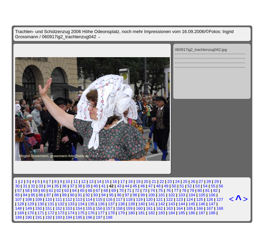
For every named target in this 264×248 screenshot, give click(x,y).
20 (146, 181)
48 (158, 186)
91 (80, 195)
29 (216, 181)
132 (61, 204)
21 (154, 181)
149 (28, 208)
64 (74, 190)
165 (189, 208)
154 (79, 208)
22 (162, 181)
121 (159, 199)
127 (220, 199)
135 (91, 204)
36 (64, 186)
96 (119, 195)
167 (209, 208)
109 (38, 199)
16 (114, 181)
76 (168, 190)
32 (33, 186)
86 (40, 195)
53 (197, 186)
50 (174, 186)
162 (159, 208)
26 (193, 181)
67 (98, 190)
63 (66, 190)
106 (212, 195)
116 (109, 199)
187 (202, 212)
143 (171, 204)
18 (130, 181)
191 (38, 217)
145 (191, 204)
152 (58, 208)
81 (207, 190)
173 (61, 212)
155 (89, 208)
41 (103, 186)
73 (145, 190)
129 (31, 204)
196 (89, 217)
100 (151, 195)
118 (129, 199)
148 (18, 208)
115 (99, 199)
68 (105, 190)
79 (192, 190)
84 (25, 195)
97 (127, 195)
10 (68, 181)
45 (135, 186)
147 (212, 204)
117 (119, 199)
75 (160, 190)
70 (121, 190)
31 (25, 186)
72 (137, 190)
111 (58, 199)
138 (121, 204)
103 (181, 195)
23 (169, 181)
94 (103, 195)
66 (90, 190)
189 (18, 217)
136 (101, 204)
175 (81, 212)
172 (50, 212)
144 (181, 204)
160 (139, 208)
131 (50, 204)
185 (181, 212)
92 (88, 195)
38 (80, 186)
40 (96, 186)
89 (64, 195)
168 (220, 208)
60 (43, 190)
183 (161, 212)
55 (213, 186)
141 (151, 204)
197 (99, 217)
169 (21, 212)
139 (131, 204)
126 (209, 199)
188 (212, 212)
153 (68, 208)
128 (21, 204)
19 (138, 181)
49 (166, 186)
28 (209, 181)
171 (40, 212)
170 (31, 212)
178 (111, 212)
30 (17, 186)
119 (139, 199)
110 (48, 199)
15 (106, 181)
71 (129, 190)
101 (161, 195)
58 (27, 190)
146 (202, 204)
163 (169, 208)
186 (191, 212)
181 (141, 212)
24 (177, 181)
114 (89, 199)
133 (71, 204)
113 (79, 199)
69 (113, 190)
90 (72, 195)
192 (48, 217)
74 (153, 190)
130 (40, 204)
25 (185, 181)
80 (200, 190)
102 (171, 195)
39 (88, 186)
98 (135, 195)
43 (119, 186)
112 (68, 199)
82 (215, 190)
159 (129, 208)
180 (131, 212)
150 (38, 208)
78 (184, 190)
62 (58, 190)
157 (109, 208)
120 (149, 199)
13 (91, 181)
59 (35, 190)
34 (48, 186)
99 (143, 195)
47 (150, 186)
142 (161, 204)
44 (127, 186)
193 (58, 217)
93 (96, 195)
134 (81, 204)
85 (33, 195)
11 (75, 181)
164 (179, 208)
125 (199, 199)
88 (56, 195)
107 (18, 199)
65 (82, 190)
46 (142, 186)
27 (201, 181)
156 (99, 208)
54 (205, 186)
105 (202, 195)
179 (121, 212)
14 (99, 181)
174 (71, 212)
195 (79, 217)
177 (101, 212)
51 (181, 186)
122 (169, 199)
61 (51, 190)
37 (72, 186)
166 (199, 208)
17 (122, 181)
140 (141, 204)
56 (221, 186)
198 (109, 217)
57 (20, 190)
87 (48, 195)
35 (56, 186)
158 (119, 208)
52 (189, 186)
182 (151, 212)
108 (28, 199)
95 (111, 195)
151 (48, 208)
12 (83, 181)
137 (111, 204)
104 (191, 195)
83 (17, 195)
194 (68, 217)
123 (179, 199)
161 (149, 208)
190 (28, 217)
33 (40, 186)
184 (171, 212)
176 (91, 212)
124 (189, 199)
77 (176, 190)
